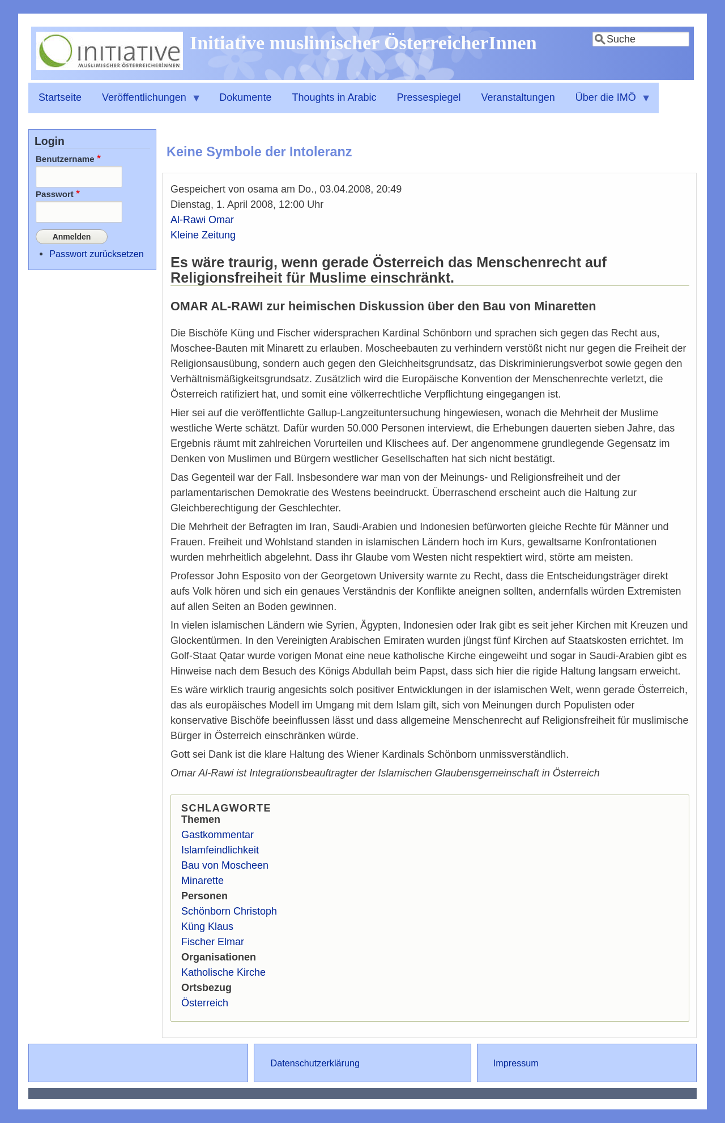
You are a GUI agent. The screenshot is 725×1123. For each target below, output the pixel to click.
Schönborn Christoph (229, 911)
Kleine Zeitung (203, 235)
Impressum (516, 1063)
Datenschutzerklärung (314, 1063)
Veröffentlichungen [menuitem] (147, 102)
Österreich (204, 1003)
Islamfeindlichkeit (220, 850)
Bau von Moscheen (224, 865)
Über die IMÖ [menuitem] (608, 102)
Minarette (202, 880)
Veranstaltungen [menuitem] (518, 97)
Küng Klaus (207, 926)
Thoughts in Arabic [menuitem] (334, 97)
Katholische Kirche (223, 972)
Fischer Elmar (212, 941)
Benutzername (65, 159)
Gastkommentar (217, 834)
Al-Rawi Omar (202, 219)
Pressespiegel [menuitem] (429, 97)
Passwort (55, 194)
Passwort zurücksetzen (96, 252)
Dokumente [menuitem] (245, 97)
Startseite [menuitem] (60, 97)
